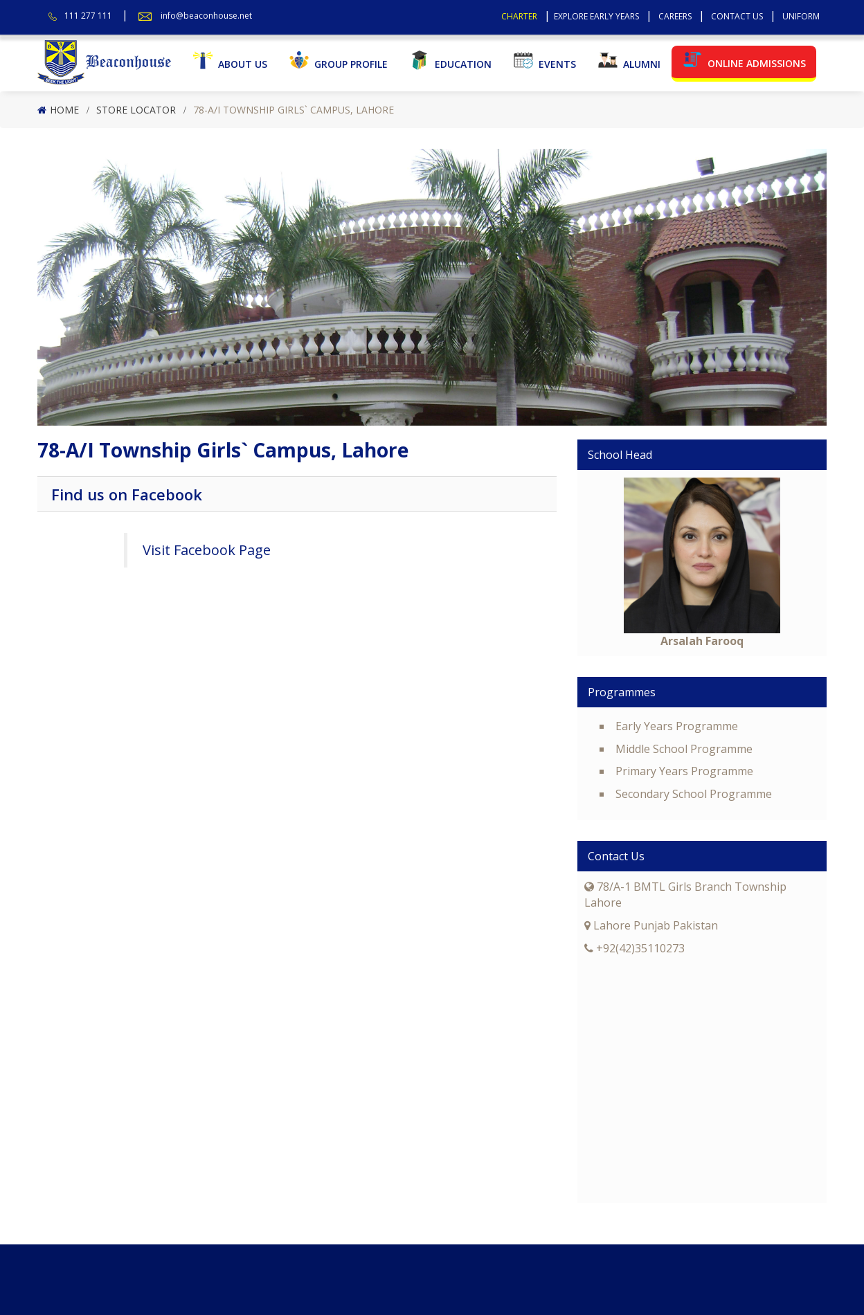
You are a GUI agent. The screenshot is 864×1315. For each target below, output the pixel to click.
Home (64, 109)
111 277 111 (88, 15)
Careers (675, 16)
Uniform (801, 16)
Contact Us (737, 16)
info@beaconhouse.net (206, 15)
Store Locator (136, 109)
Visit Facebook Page (207, 550)
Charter (519, 16)
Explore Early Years (596, 16)
